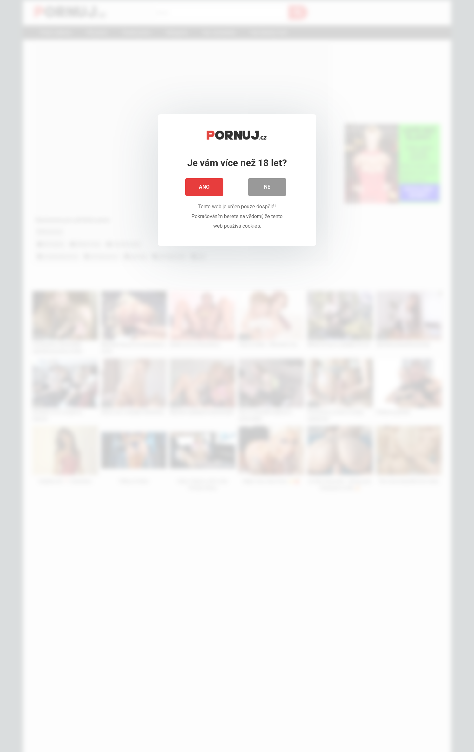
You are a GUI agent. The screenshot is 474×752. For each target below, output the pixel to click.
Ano (204, 187)
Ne (267, 187)
